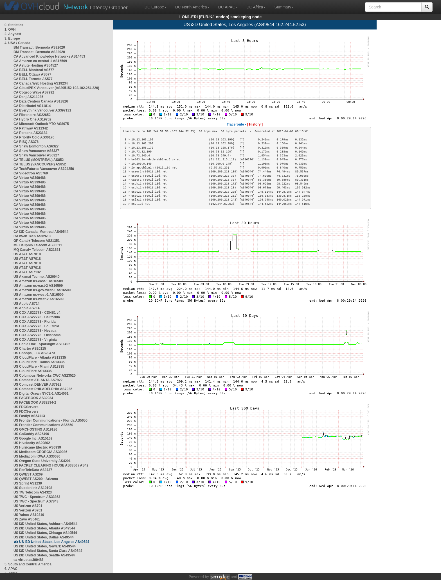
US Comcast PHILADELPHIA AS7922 (43, 389)
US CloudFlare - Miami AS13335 (39, 367)
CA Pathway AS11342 (31, 128)
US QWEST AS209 (28, 474)
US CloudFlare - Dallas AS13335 (39, 362)
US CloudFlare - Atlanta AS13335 (40, 358)
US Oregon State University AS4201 (42, 461)
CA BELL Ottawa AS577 (32, 74)
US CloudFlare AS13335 (33, 371)
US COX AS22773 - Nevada (35, 331)
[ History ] (255, 124)
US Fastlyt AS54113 (29, 416)
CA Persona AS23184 (31, 133)
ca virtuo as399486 (29, 560)
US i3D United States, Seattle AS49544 (44, 555)
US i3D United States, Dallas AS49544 (44, 537)
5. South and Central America (27, 564)
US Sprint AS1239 (28, 483)
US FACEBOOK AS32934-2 (35, 402)
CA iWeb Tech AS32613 (32, 236)
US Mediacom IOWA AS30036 (37, 456)
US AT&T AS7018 (27, 254)
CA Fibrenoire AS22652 (32, 115)
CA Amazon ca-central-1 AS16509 (40, 61)
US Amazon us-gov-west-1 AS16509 (42, 290)
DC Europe (156, 7)
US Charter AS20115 (30, 349)
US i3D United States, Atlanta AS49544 (44, 528)
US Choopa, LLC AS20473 (34, 353)
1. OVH (9, 29)
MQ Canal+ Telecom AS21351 (37, 250)
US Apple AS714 (26, 304)
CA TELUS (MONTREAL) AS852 (39, 160)
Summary (284, 7)
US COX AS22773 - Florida (35, 322)
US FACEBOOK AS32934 (33, 398)
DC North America (192, 7)
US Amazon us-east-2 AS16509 (38, 286)
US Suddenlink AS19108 (33, 488)
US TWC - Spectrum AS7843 (36, 501)
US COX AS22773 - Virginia (35, 340)
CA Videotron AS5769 (31, 173)
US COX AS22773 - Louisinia (36, 326)
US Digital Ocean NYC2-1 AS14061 (41, 393)
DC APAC (228, 7)
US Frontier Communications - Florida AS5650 (50, 420)
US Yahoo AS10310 (29, 515)
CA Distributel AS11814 (32, 106)
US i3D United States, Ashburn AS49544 (45, 524)
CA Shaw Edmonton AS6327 (36, 146)
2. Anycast (12, 34)
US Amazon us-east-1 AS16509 (38, 281)
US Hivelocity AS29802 (32, 443)
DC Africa (256, 7)
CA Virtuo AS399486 (30, 178)
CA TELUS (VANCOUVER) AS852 (40, 164)
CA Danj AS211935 (28, 97)
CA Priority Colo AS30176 (34, 137)
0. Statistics (13, 25)
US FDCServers (26, 407)
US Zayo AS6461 (27, 519)
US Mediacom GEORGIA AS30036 (40, 452)
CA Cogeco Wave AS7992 (34, 92)
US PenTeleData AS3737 (33, 470)
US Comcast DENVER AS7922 (37, 384)
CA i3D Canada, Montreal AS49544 (41, 232)
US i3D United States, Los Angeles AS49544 (54, 542)
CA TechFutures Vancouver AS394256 (44, 169)
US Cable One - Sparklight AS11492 (42, 344)
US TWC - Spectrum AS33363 (37, 497)
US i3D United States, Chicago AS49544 (45, 533)
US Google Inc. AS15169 (33, 438)
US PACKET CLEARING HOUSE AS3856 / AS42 (51, 465)
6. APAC (10, 569)
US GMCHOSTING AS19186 (35, 429)
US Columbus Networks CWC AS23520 (45, 375)
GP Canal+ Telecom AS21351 (37, 241)
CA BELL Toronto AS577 (33, 79)
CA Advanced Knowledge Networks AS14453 (49, 56)
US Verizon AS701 (28, 506)
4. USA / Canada (17, 43)
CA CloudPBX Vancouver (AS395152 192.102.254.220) (56, 88)
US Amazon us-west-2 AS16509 (39, 299)
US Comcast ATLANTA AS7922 (38, 380)
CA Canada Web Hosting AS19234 (41, 83)
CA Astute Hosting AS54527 (36, 65)
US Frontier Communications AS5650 (43, 425)
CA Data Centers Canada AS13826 (41, 101)
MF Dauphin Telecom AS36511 (38, 245)
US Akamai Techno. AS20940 (37, 277)
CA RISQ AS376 (26, 142)
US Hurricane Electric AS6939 (37, 447)
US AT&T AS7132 (27, 272)
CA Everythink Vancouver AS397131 (42, 110)
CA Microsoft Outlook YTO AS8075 (41, 124)
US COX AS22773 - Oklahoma (37, 335)
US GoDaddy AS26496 (31, 434)
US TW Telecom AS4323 (33, 492)
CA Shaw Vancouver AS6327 (36, 151)
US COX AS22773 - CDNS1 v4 (37, 313)
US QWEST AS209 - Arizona (36, 479)
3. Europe (12, 38)
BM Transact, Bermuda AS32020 (39, 47)
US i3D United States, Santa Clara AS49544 (48, 551)
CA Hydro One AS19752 (32, 119)
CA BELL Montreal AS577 (34, 70)
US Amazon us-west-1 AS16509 (39, 295)
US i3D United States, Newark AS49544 (45, 546)
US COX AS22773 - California (37, 317)
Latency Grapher (95, 7)
